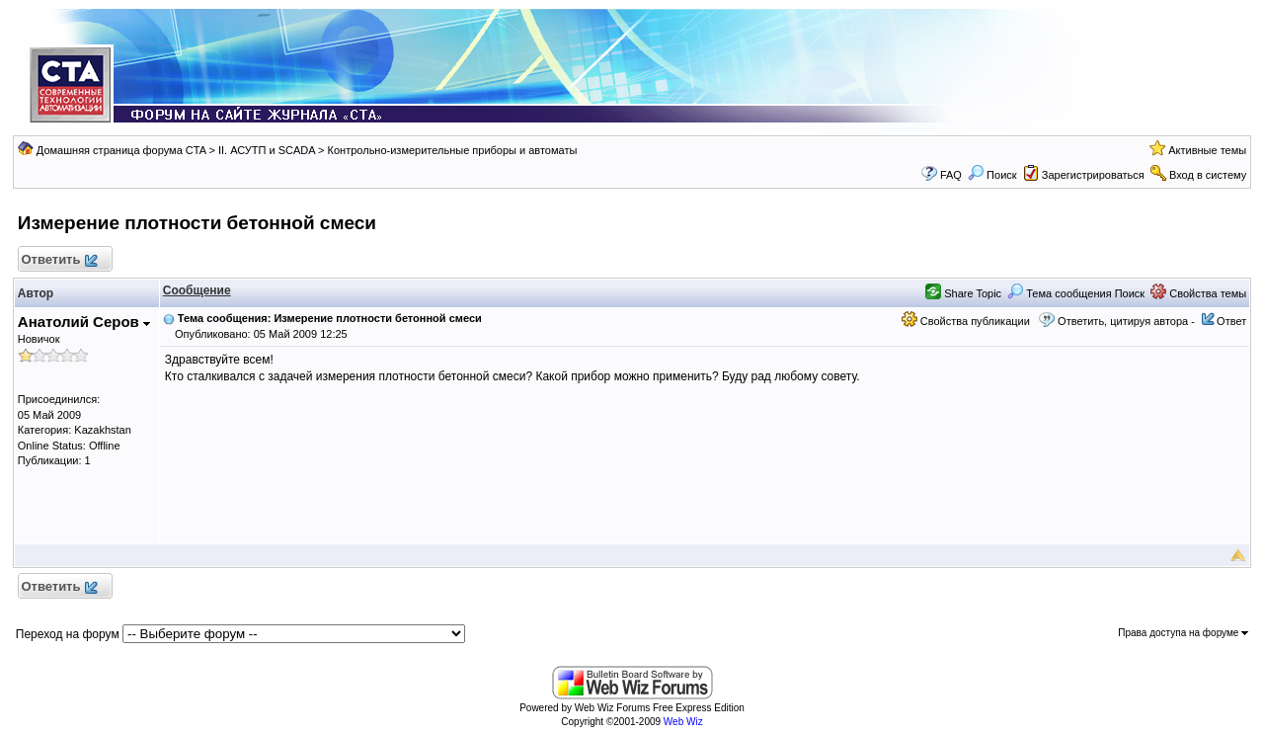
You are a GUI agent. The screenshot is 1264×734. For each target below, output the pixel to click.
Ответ (1231, 321)
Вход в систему (1207, 175)
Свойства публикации (966, 321)
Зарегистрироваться (1093, 175)
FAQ (951, 175)
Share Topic (963, 293)
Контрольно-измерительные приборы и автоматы (453, 150)
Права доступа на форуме (1183, 632)
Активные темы (1207, 150)
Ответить (59, 260)
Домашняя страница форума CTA (121, 150)
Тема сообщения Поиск (1076, 293)
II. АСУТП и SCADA (266, 150)
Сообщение (197, 290)
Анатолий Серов (84, 321)
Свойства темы (1198, 293)
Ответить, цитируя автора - (1126, 321)
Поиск (992, 175)
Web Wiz (683, 721)
